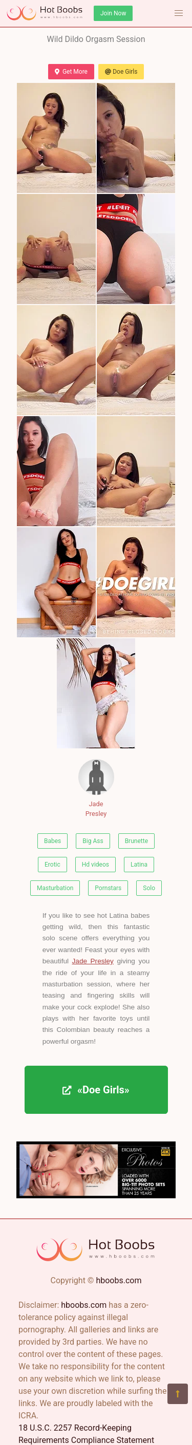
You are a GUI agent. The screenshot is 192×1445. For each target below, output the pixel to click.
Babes (52, 841)
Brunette (136, 841)
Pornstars (108, 888)
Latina (139, 864)
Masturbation (55, 888)
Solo (149, 888)
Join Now (113, 13)
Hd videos (95, 864)
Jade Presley (96, 788)
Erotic (52, 864)
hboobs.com (118, 1280)
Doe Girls (121, 71)
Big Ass (92, 841)
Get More (71, 71)
